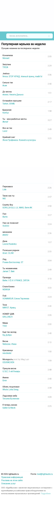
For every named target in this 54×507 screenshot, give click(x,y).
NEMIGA (6, 289)
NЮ (4, 198)
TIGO (4, 326)
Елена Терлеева (21, 298)
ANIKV (5, 235)
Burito (5, 217)
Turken (5, 103)
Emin (4, 380)
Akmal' (5, 122)
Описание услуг (8, 483)
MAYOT (5, 307)
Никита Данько (16, 94)
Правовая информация (12, 477)
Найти (49, 36)
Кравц (13, 307)
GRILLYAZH (7, 317)
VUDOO (5, 226)
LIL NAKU (20, 207)
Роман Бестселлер (11, 262)
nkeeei (5, 94)
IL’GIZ (5, 371)
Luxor (4, 131)
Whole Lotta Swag (10, 389)
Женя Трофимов (10, 140)
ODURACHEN (8, 362)
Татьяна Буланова (10, 398)
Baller (4, 280)
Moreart (5, 58)
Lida (4, 189)
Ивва (13, 344)
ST (22, 262)
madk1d (38, 76)
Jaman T (6, 271)
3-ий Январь (14, 371)
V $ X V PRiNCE (15, 280)
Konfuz (5, 113)
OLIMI (11, 253)
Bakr (12, 271)
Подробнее (46, 493)
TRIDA (5, 67)
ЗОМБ (12, 103)
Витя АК (28, 207)
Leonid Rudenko (9, 244)
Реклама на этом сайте (12, 480)
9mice (5, 76)
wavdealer (7, 353)
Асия (4, 85)
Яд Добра (7, 335)
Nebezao (6, 344)
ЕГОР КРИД (14, 76)
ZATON (26, 280)
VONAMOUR (7, 298)
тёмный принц (27, 76)
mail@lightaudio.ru (45, 474)
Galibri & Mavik (9, 408)
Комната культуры (27, 140)
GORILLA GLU (8, 207)
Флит (4, 253)
